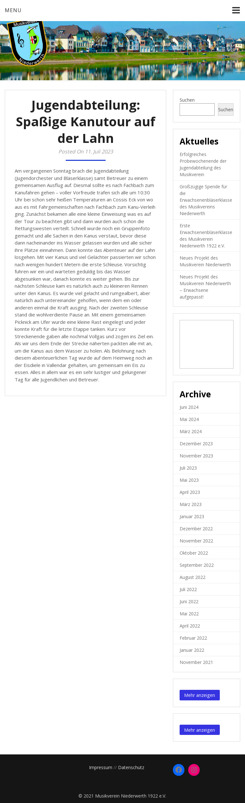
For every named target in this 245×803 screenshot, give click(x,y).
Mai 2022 (189, 614)
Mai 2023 (189, 480)
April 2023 (190, 492)
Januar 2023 (192, 516)
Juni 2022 (189, 601)
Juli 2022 (188, 589)
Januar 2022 (192, 650)
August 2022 (192, 577)
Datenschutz (131, 767)
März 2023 (191, 504)
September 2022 (197, 565)
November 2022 (196, 541)
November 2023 (196, 456)
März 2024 (191, 431)
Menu (13, 10)
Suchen (187, 100)
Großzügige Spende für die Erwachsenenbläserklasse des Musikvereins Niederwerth (206, 199)
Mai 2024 (189, 419)
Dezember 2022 (196, 529)
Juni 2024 (189, 407)
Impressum (100, 767)
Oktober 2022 (194, 553)
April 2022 (190, 626)
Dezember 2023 (196, 443)
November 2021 (196, 662)
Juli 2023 (188, 468)
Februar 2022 (193, 638)
